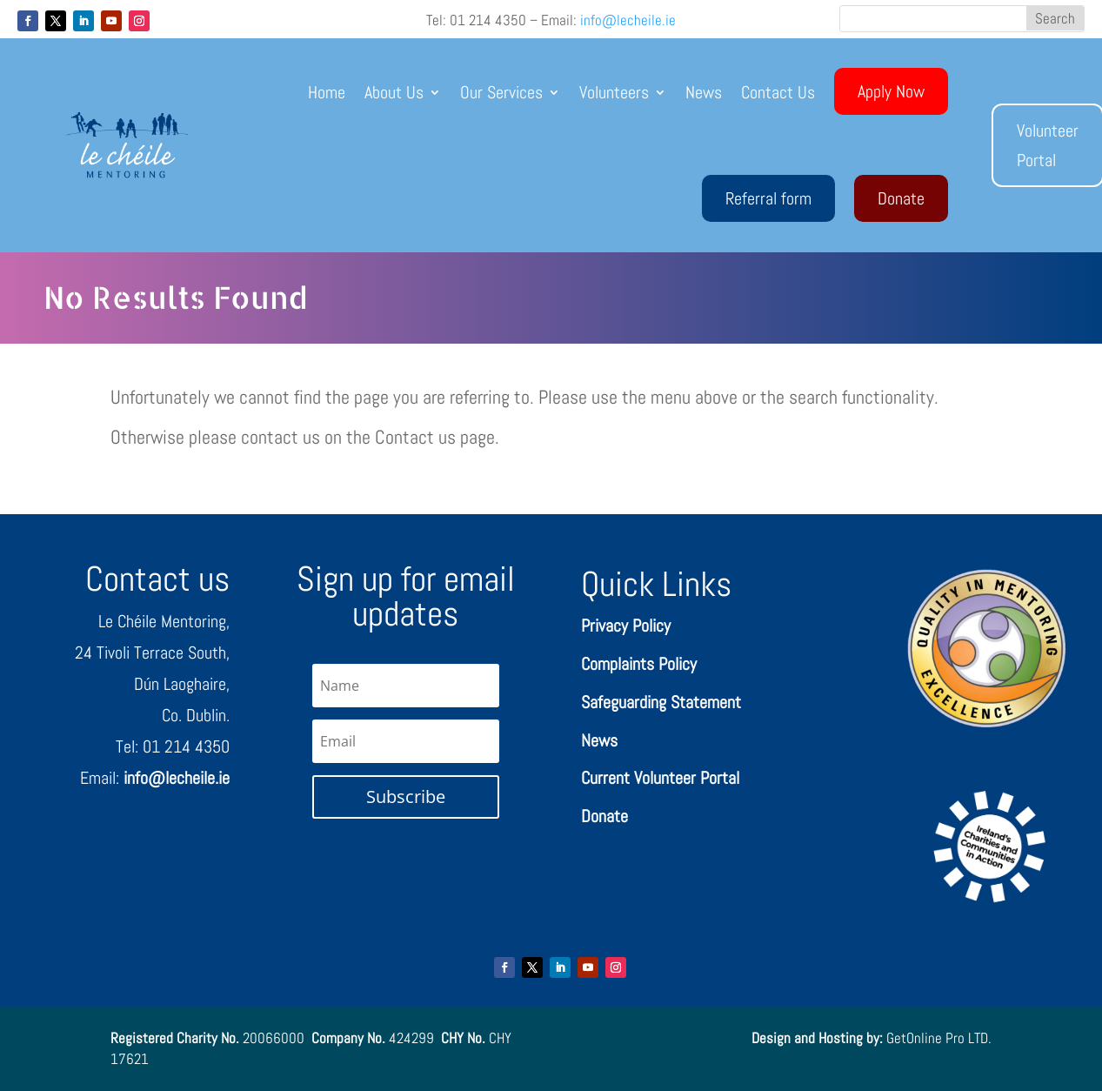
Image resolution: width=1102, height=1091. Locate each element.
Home (326, 92)
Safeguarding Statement (661, 702)
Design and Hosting (807, 1037)
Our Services (501, 92)
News (703, 92)
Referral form (768, 198)
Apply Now (891, 91)
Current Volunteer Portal (660, 777)
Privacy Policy (626, 625)
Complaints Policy (639, 664)
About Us (394, 92)
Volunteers (614, 92)
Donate (901, 198)
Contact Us (778, 92)
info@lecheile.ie (628, 20)
